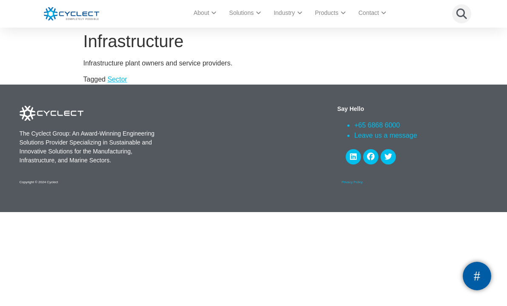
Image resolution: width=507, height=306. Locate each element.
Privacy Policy (352, 182)
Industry (288, 12)
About (205, 12)
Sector (117, 79)
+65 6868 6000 (377, 125)
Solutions (245, 12)
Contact (372, 12)
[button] (461, 13)
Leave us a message (385, 135)
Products (330, 12)
